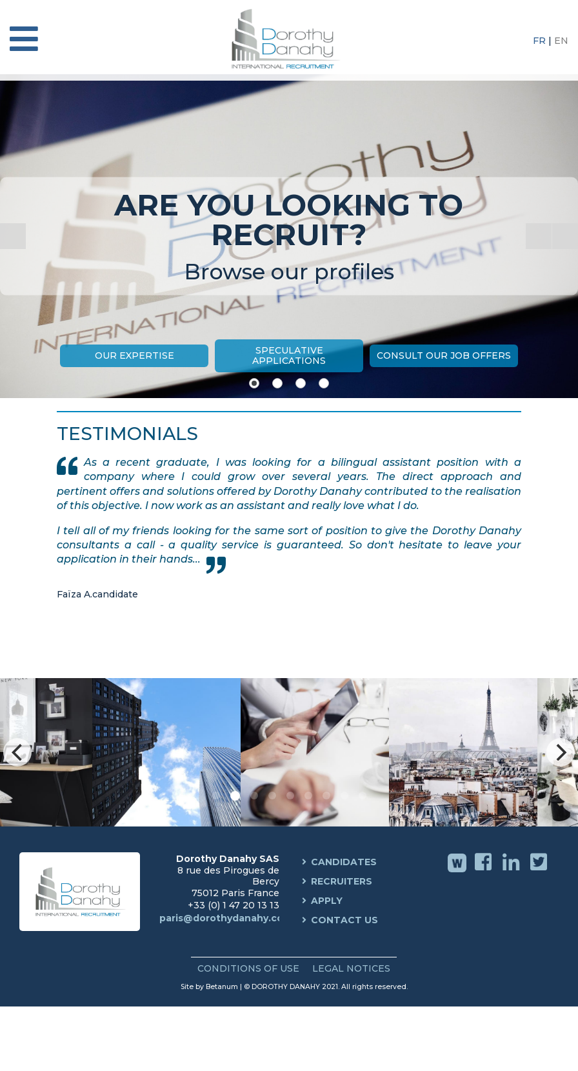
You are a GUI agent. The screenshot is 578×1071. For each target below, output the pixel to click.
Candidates (344, 862)
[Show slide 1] (254, 383)
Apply (327, 900)
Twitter (540, 871)
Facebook (485, 871)
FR (540, 40)
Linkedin (513, 871)
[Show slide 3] (300, 383)
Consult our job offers (444, 355)
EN (561, 40)
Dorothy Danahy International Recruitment (289, 38)
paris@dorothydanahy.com (225, 918)
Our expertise (134, 355)
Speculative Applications (289, 355)
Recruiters (341, 881)
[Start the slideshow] (539, 236)
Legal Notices (351, 968)
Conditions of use (248, 968)
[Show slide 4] (324, 383)
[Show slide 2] (277, 383)
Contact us (344, 920)
